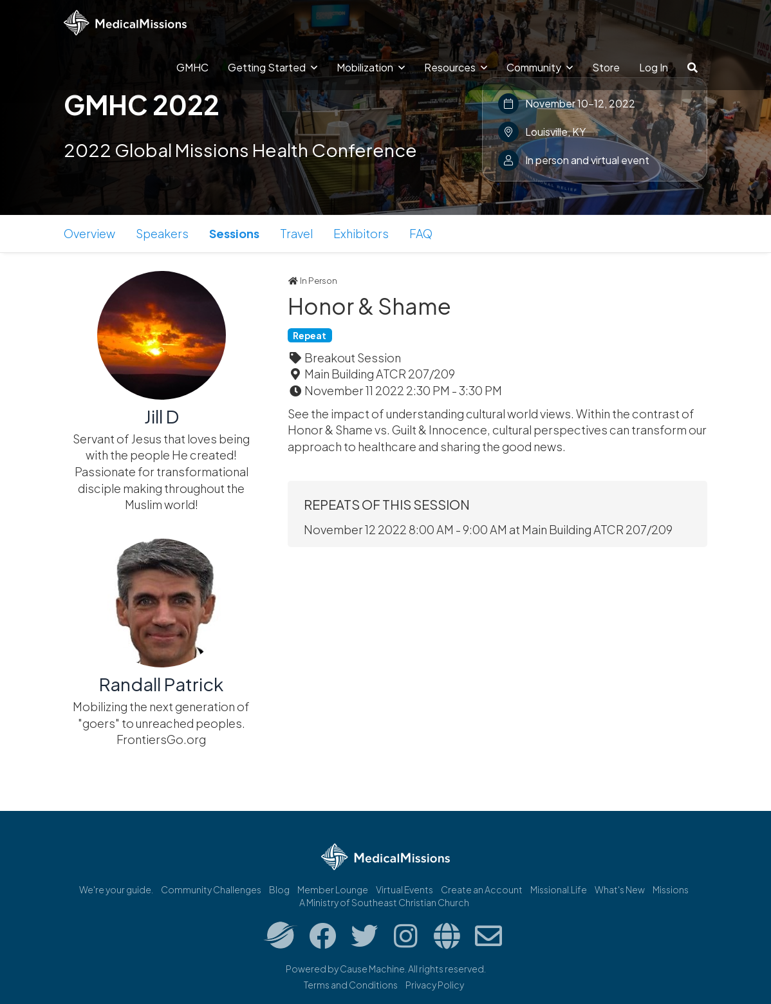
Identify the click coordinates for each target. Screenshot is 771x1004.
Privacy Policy (434, 984)
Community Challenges (211, 889)
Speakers (162, 233)
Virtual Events (404, 889)
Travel (296, 233)
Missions (671, 889)
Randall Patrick (161, 684)
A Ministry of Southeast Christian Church (384, 902)
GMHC (192, 67)
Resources (455, 67)
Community (539, 67)
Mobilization (371, 67)
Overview (89, 233)
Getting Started (272, 67)
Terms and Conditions (351, 984)
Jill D (161, 416)
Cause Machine (372, 968)
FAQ (420, 233)
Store (606, 67)
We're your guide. (116, 889)
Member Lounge (332, 889)
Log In (653, 67)
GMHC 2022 (141, 104)
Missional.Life (558, 889)
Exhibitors (361, 233)
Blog (279, 889)
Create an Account (482, 889)
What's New (620, 889)
